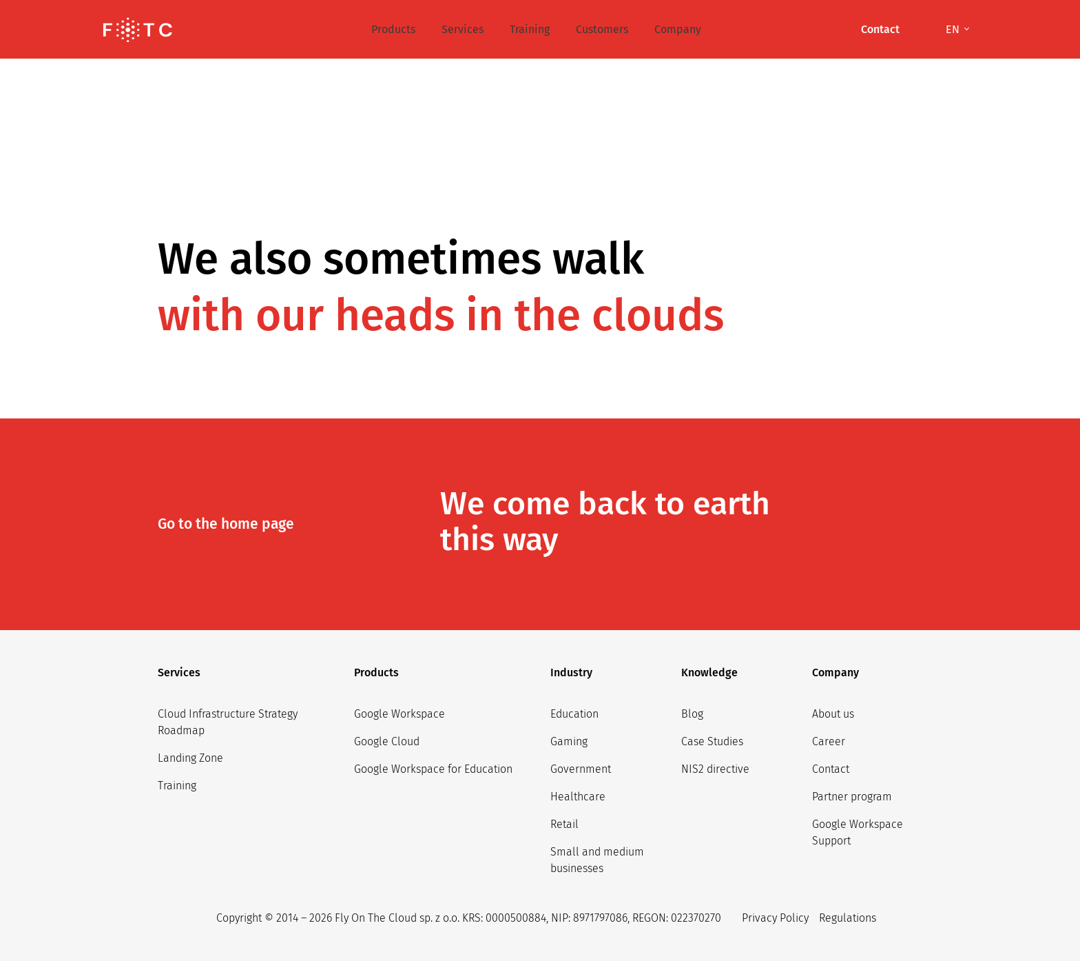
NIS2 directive (715, 769)
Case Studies (712, 741)
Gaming (569, 741)
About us (833, 713)
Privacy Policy (775, 917)
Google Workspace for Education (433, 769)
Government (580, 769)
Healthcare (577, 796)
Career (828, 741)
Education (574, 713)
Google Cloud (386, 741)
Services (463, 29)
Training (530, 29)
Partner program (852, 796)
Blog (692, 713)
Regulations (847, 917)
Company (677, 29)
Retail (564, 824)
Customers (602, 29)
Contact (830, 769)
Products (393, 29)
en (954, 29)
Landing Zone (190, 758)
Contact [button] (880, 29)
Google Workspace (399, 713)
